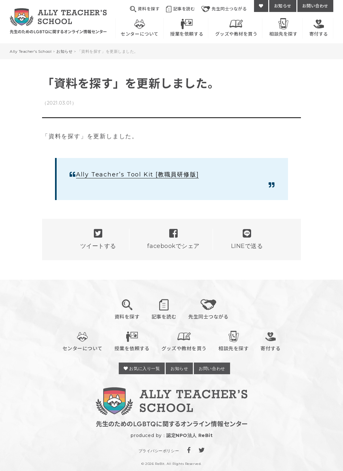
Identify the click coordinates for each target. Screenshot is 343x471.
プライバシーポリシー (158, 450)
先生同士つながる (224, 9)
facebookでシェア (173, 239)
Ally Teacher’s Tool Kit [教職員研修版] (137, 174)
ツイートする (98, 239)
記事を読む (180, 9)
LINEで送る (247, 239)
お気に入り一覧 (142, 368)
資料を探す (145, 9)
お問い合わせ (315, 5)
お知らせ (283, 5)
